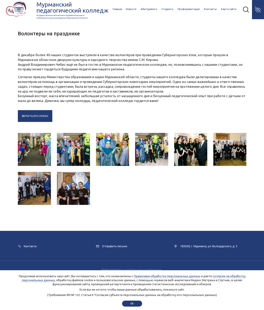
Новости (131, 9)
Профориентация (189, 9)
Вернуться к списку (35, 116)
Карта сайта (228, 9)
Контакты (210, 9)
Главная (117, 9)
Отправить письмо (114, 246)
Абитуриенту (149, 9)
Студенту (167, 9)
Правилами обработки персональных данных (167, 276)
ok (132, 303)
